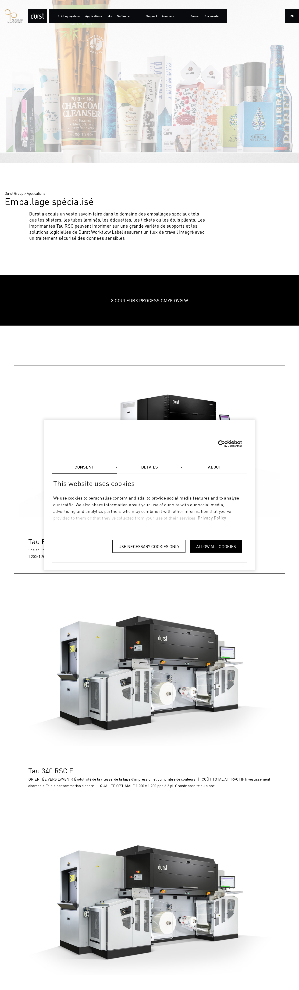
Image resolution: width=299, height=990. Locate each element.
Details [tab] (149, 467)
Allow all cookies (216, 546)
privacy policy (212, 518)
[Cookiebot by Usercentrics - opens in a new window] (221, 443)
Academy (168, 16)
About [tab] (214, 467)
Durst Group (14, 193)
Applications (36, 193)
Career (195, 16)
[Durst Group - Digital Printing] (37, 16)
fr (292, 16)
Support (151, 16)
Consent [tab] (84, 467)
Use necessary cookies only (148, 546)
